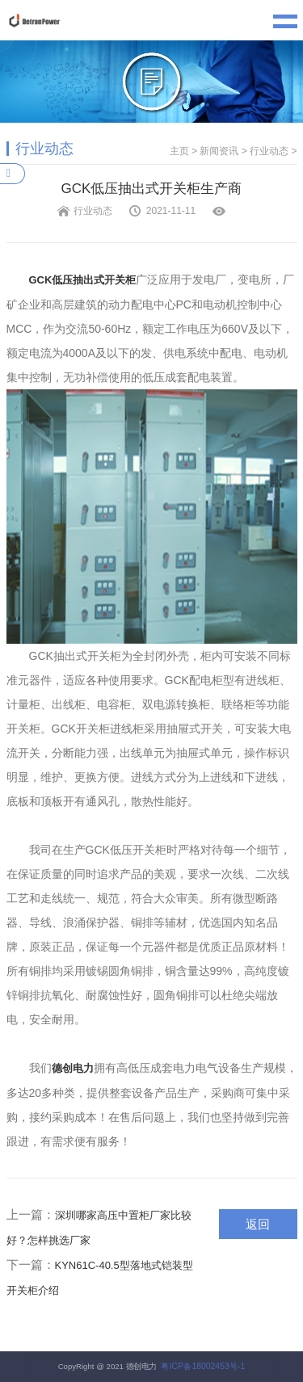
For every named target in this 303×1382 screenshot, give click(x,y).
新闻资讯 (219, 151)
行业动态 (269, 151)
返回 (258, 1224)
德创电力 (73, 1068)
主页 (179, 151)
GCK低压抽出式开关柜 (83, 280)
